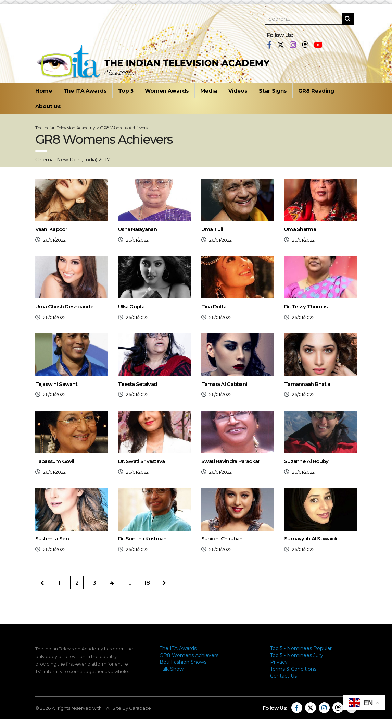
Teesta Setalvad (137, 384)
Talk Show (172, 669)
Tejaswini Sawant (56, 384)
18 (147, 583)
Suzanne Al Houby (306, 461)
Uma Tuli (212, 229)
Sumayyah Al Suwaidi (310, 538)
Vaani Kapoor (51, 229)
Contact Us (283, 676)
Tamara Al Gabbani (224, 384)
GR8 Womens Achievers (189, 655)
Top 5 (126, 90)
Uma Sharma (300, 229)
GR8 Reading (316, 90)
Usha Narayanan (137, 229)
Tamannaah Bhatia (307, 384)
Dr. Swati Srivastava (141, 461)
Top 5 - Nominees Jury (296, 655)
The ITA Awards (85, 90)
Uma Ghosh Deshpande (64, 306)
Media (208, 90)
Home (43, 90)
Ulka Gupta (131, 306)
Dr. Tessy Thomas (305, 306)
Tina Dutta (214, 306)
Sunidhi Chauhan (222, 538)
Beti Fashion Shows (183, 662)
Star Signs (273, 90)
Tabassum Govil (54, 461)
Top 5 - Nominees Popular (301, 648)
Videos (238, 90)
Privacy (279, 662)
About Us (48, 106)
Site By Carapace (131, 708)
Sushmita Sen (52, 538)
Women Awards (167, 90)
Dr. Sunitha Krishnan (142, 538)
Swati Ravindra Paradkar (230, 461)
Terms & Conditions (293, 669)
